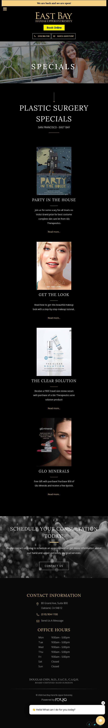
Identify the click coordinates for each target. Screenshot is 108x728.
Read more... (54, 231)
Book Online (54, 27)
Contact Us (54, 566)
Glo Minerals (54, 471)
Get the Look (54, 294)
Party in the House (54, 200)
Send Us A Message (52, 620)
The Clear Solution (54, 381)
